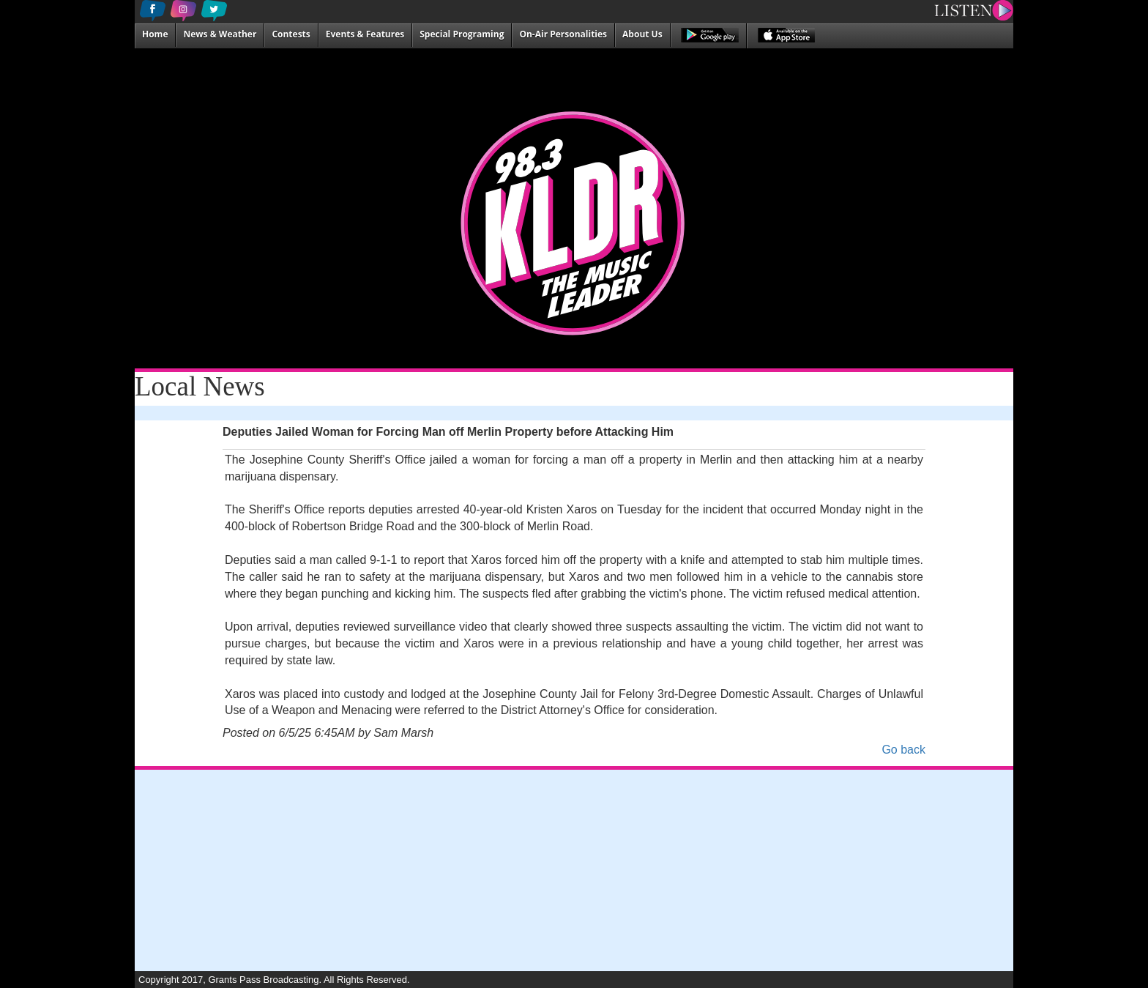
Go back (903, 749)
